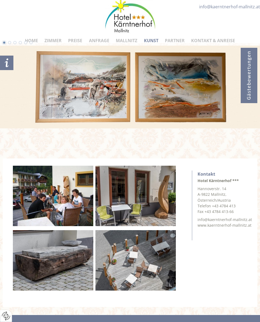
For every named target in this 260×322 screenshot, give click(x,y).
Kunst (151, 41)
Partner (175, 41)
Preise (75, 41)
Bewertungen (249, 75)
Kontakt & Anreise (213, 41)
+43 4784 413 (224, 205)
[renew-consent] (6, 316)
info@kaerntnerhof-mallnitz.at (225, 219)
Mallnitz (126, 41)
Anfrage (99, 41)
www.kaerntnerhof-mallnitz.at (224, 225)
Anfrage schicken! (6, 63)
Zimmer (53, 41)
